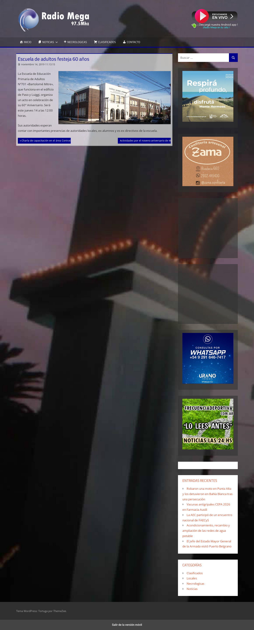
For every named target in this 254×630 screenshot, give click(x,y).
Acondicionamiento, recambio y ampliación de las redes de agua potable (206, 530)
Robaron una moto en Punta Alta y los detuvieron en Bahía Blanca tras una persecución (207, 494)
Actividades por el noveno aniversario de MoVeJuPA (150, 140)
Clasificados (195, 573)
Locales (192, 578)
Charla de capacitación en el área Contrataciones (50, 140)
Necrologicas (195, 583)
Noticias (192, 589)
